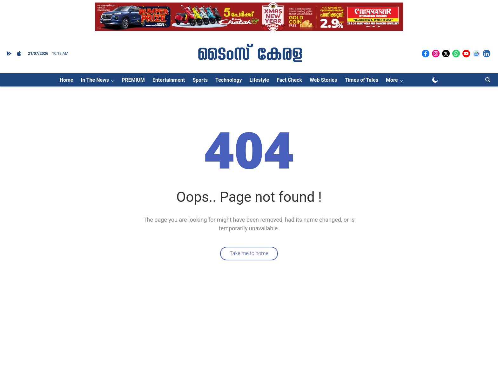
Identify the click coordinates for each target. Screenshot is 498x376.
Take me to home (249, 253)
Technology (228, 80)
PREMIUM (133, 80)
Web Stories (323, 80)
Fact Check (289, 80)
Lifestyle (259, 80)
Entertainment (168, 80)
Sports (200, 80)
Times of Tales (361, 80)
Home (66, 80)
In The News (95, 80)
